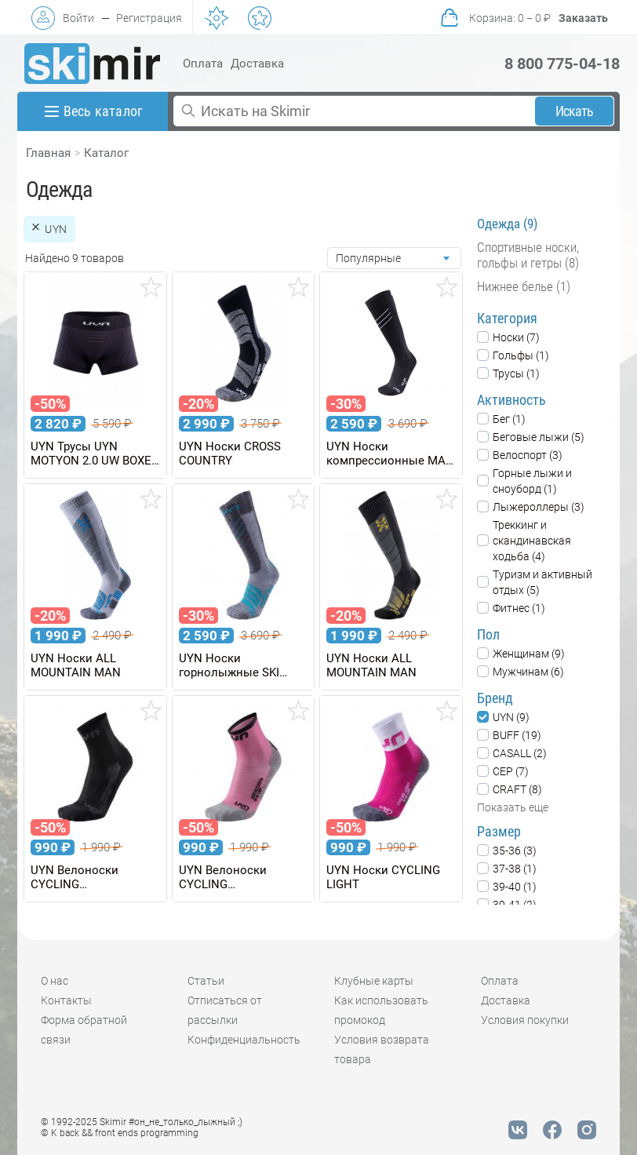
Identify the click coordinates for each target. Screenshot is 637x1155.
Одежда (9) (507, 223)
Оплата (203, 63)
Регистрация (149, 18)
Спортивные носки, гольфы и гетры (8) (528, 255)
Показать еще (512, 807)
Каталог (106, 153)
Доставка (257, 63)
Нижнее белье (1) (523, 286)
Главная (48, 153)
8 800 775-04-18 (562, 63)
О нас (54, 981)
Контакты (66, 1000)
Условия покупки (525, 1020)
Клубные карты (373, 981)
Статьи (205, 981)
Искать (574, 111)
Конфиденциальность (243, 1039)
